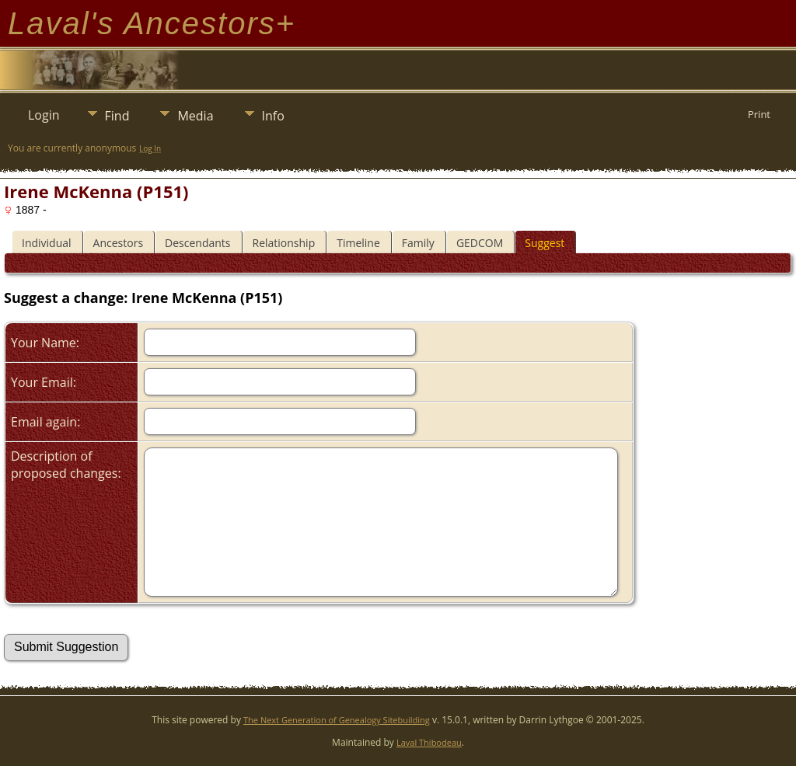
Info (273, 115)
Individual (47, 242)
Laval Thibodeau (429, 742)
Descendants (197, 242)
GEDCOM (479, 242)
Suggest (544, 242)
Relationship (284, 242)
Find (117, 115)
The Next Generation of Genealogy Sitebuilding (336, 720)
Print (759, 114)
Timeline (358, 242)
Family (418, 242)
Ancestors (118, 242)
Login (44, 115)
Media (195, 115)
